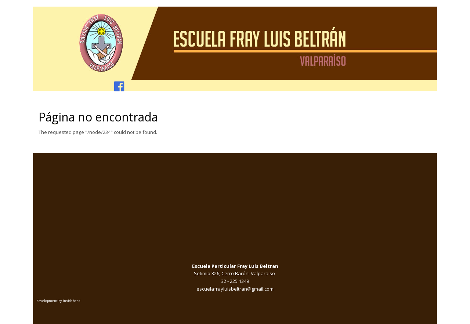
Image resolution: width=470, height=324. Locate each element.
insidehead (71, 300)
